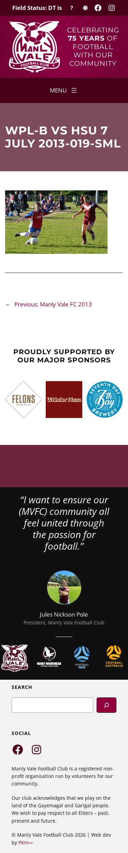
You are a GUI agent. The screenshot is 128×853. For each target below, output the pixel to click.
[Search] (106, 705)
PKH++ (25, 842)
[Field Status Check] (50, 7)
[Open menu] (64, 90)
